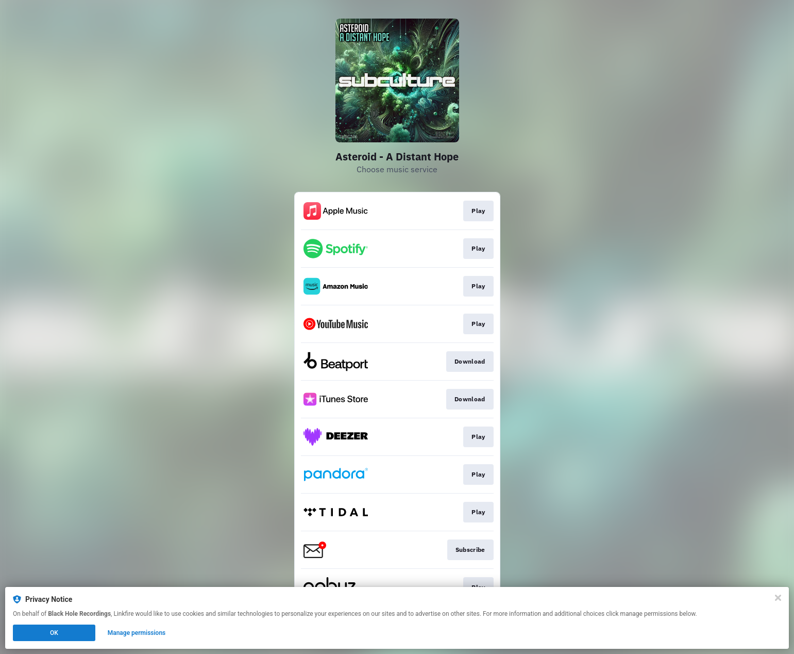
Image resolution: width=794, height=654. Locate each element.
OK (54, 632)
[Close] (778, 598)
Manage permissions (137, 632)
